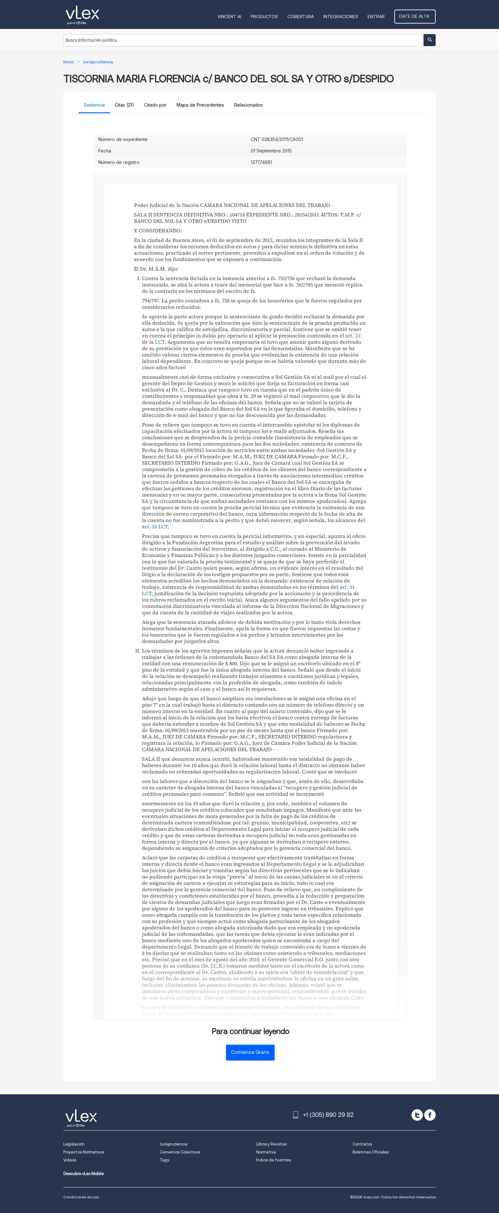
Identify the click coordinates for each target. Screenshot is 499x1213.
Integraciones (343, 16)
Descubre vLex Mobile (83, 1173)
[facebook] (430, 1115)
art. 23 (352, 335)
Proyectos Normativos (83, 1152)
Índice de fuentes (273, 1160)
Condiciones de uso (81, 1197)
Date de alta (416, 16)
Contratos (362, 1144)
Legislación (74, 1144)
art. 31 (347, 586)
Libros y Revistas (271, 1144)
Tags (164, 1160)
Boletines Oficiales (371, 1152)
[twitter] (417, 1115)
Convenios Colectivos (180, 1152)
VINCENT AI (231, 16)
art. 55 (149, 526)
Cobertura (303, 16)
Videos (69, 1160)
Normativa (266, 1152)
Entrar (378, 16)
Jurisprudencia (173, 1144)
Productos (266, 16)
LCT (160, 341)
